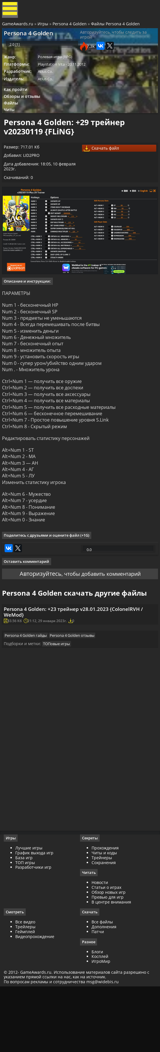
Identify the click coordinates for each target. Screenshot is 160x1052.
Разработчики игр (35, 930)
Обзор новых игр (109, 955)
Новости (100, 945)
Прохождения (105, 911)
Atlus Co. (48, 81)
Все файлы (102, 985)
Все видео (27, 985)
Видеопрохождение (36, 1000)
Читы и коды (104, 915)
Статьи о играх (106, 950)
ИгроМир (101, 1025)
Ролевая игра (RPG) (58, 65)
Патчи (98, 995)
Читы (11, 124)
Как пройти (17, 101)
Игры (43, 26)
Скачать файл (104, 168)
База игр (26, 920)
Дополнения (104, 990)
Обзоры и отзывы (24, 109)
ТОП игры (27, 925)
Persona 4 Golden (70, 26)
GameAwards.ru (18, 26)
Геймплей (27, 995)
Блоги (97, 1015)
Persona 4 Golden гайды (29, 691)
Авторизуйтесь (36, 610)
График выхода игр (36, 915)
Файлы (13, 116)
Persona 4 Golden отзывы (76, 691)
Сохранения (104, 925)
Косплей (100, 1020)
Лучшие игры (30, 911)
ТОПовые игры (59, 701)
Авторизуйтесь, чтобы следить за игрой (113, 40)
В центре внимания (111, 965)
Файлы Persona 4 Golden (116, 26)
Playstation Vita (54, 73)
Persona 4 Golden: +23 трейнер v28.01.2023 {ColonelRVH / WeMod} (78, 662)
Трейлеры (27, 990)
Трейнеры (102, 920)
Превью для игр (108, 960)
